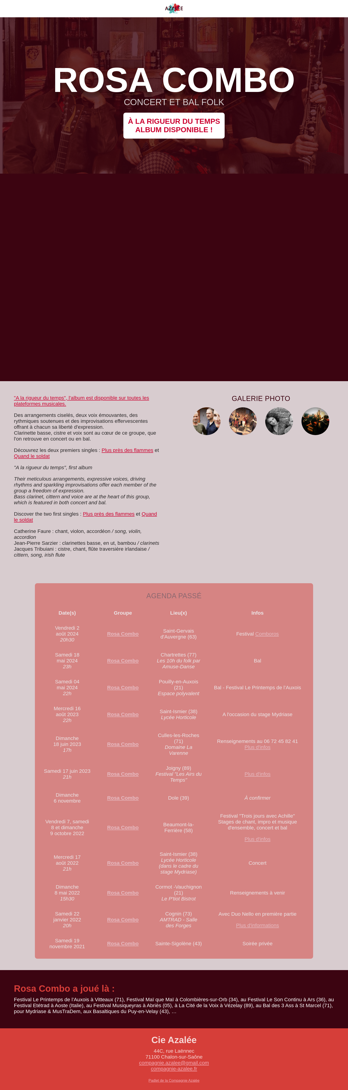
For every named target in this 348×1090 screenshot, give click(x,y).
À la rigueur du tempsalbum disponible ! (174, 125)
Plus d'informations (257, 925)
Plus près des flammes (127, 450)
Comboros (267, 634)
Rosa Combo (123, 634)
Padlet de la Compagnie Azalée (173, 1080)
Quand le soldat (32, 456)
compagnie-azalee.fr (174, 1069)
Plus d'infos (257, 747)
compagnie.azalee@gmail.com (174, 1063)
